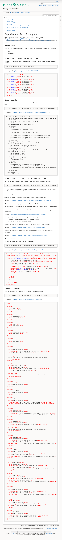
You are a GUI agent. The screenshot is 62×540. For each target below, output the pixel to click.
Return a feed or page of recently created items (17, 27)
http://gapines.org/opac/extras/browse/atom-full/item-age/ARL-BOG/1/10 (29, 227)
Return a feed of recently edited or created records (18, 25)
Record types (10, 21)
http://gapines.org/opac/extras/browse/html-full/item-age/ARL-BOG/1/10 (29, 235)
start (11, 12)
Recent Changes (42, 5)
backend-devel (16, 12)
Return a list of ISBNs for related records (16, 22)
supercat (22, 12)
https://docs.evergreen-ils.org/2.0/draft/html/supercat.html (20, 39)
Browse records (10, 28)
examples (27, 12)
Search (58, 3)
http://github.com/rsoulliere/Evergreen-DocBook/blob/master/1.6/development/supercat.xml (29, 40)
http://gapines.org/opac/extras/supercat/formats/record (27, 299)
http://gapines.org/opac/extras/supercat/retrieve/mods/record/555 (29, 112)
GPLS (14, 533)
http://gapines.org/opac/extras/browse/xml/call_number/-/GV (28, 249)
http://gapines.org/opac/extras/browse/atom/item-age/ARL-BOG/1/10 (28, 214)
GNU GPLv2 (49, 533)
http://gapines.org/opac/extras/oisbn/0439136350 (25, 71)
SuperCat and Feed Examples (12, 19)
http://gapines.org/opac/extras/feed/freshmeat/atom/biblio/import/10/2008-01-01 (31, 200)
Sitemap (57, 5)
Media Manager (50, 5)
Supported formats (11, 30)
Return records (10, 24)
